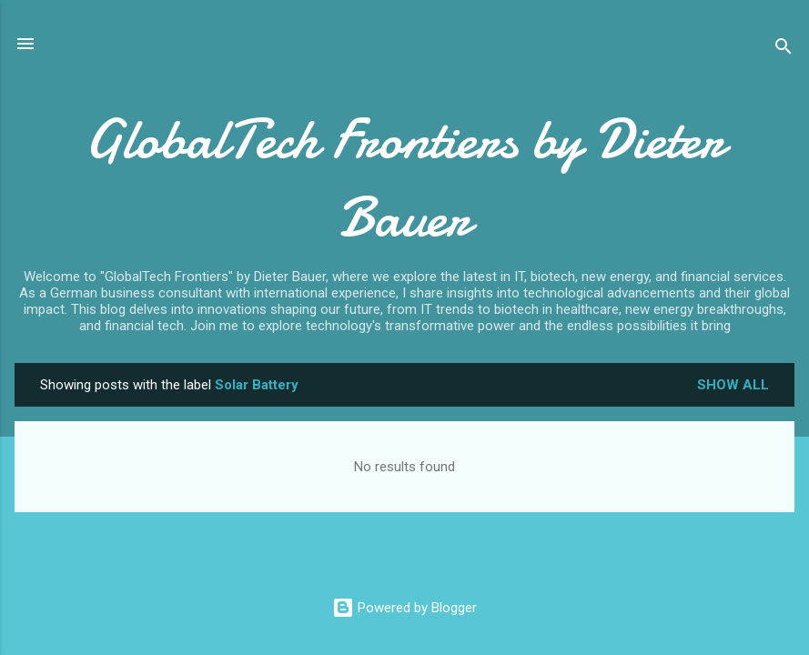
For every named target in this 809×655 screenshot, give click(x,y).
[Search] (783, 49)
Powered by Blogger (404, 608)
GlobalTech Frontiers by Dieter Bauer (404, 178)
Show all (733, 385)
